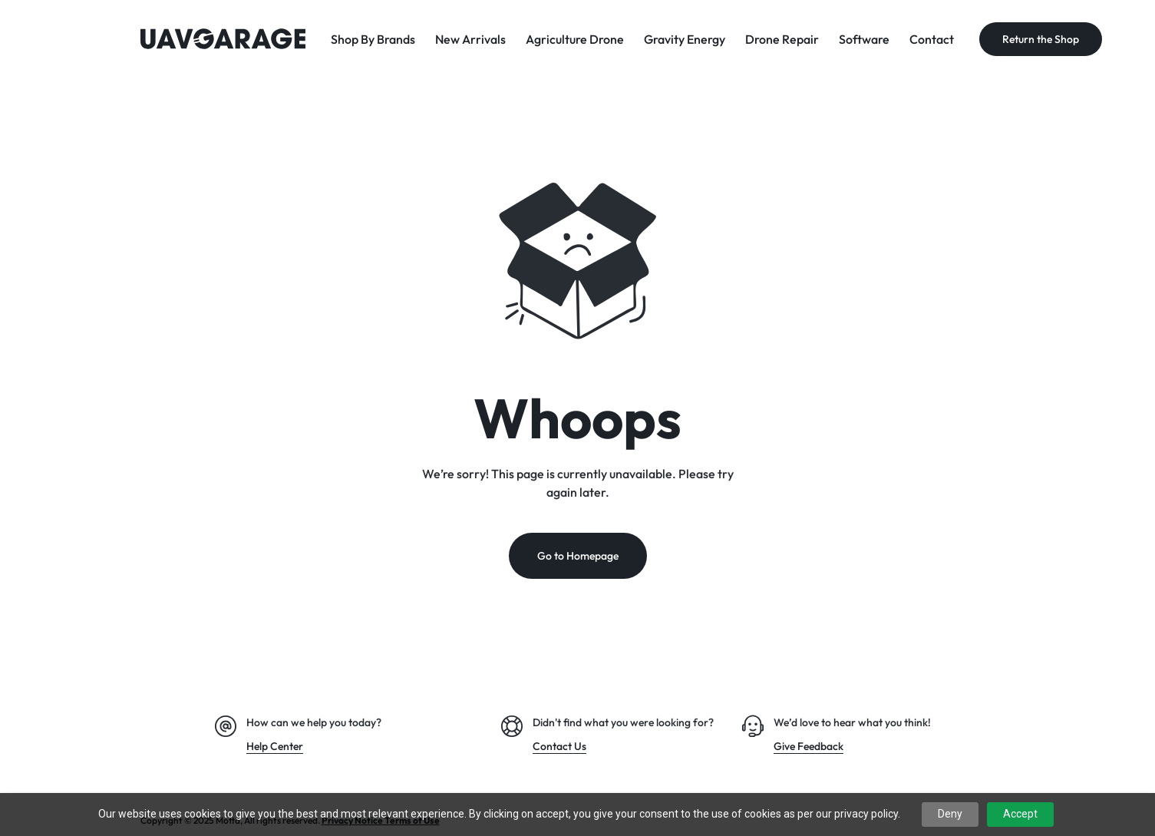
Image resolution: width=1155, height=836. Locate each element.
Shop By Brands (373, 39)
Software (864, 39)
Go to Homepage (578, 556)
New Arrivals (470, 39)
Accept (1020, 814)
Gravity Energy (684, 39)
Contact (931, 39)
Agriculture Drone (575, 39)
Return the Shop (1040, 39)
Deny (950, 814)
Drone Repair (782, 39)
